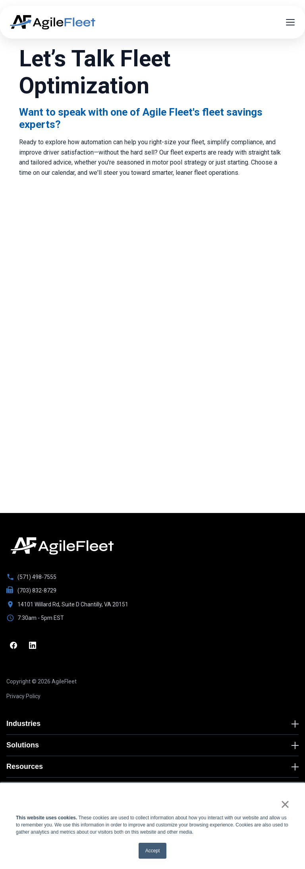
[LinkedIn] (32, 645)
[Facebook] (13, 645)
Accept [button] (152, 851)
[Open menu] (290, 22)
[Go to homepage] (62, 546)
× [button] (285, 804)
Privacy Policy (23, 696)
